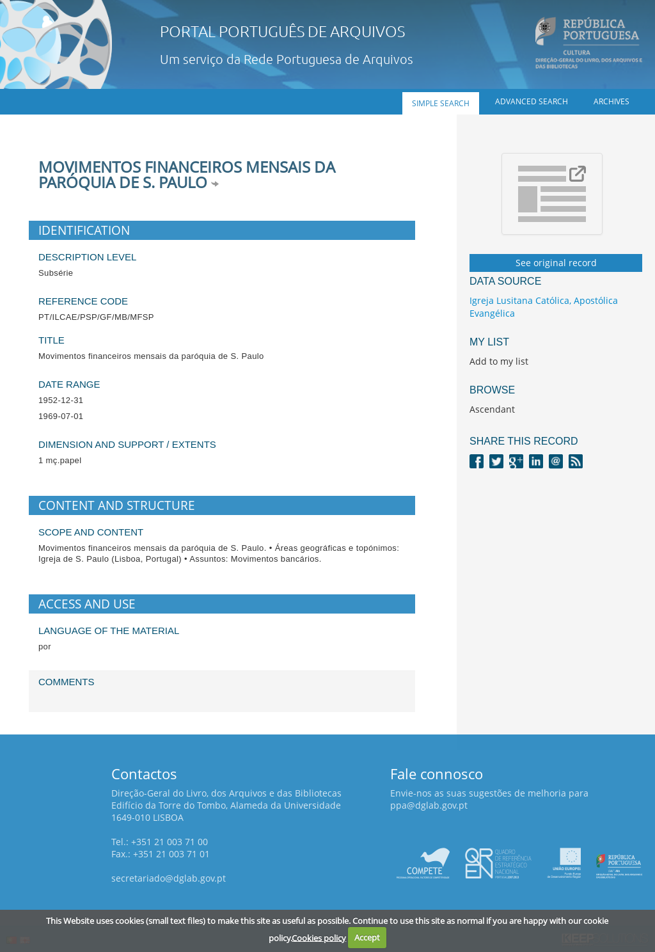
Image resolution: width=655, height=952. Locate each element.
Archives (611, 101)
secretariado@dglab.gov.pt (168, 878)
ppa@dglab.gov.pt (429, 805)
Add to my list (499, 361)
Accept (367, 937)
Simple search (441, 103)
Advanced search (531, 101)
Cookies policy (319, 937)
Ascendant (492, 409)
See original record (556, 263)
